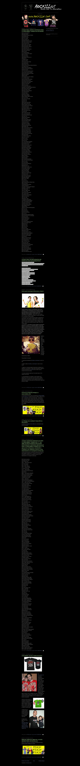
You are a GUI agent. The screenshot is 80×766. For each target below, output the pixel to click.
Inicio (34, 760)
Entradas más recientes (25, 760)
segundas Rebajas (41, 395)
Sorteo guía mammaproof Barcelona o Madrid (33, 291)
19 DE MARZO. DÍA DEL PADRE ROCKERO (32, 655)
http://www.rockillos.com (50, 30)
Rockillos (33, 360)
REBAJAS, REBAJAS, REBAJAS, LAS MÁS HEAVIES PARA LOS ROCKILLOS (32, 740)
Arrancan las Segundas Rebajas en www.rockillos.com (30, 393)
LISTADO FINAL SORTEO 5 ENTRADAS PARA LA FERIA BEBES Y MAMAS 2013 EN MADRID (33, 30)
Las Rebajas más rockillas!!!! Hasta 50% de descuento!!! (32, 421)
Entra (22, 404)
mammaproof (37, 360)
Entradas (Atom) (29, 762)
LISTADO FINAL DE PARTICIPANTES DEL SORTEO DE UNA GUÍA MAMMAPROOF (32, 260)
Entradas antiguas (41, 760)
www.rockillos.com (26, 396)
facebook (32, 369)
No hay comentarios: (38, 254)
